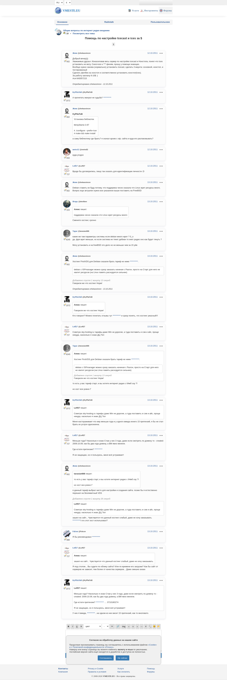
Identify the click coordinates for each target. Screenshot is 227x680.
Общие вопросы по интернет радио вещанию (86, 30)
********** (107, 97)
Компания (63, 672)
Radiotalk (109, 22)
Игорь (75, 201)
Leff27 (75, 166)
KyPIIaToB (77, 92)
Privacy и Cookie (95, 668)
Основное (62, 22)
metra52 (76, 149)
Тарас (75, 231)
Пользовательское (160, 22)
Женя (75, 53)
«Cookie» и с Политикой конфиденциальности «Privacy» (113, 646)
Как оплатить (123, 672)
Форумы (151, 672)
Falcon (75, 531)
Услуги (120, 668)
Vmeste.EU (71, 10)
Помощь (151, 668)
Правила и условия (97, 672)
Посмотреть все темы (84, 33)
